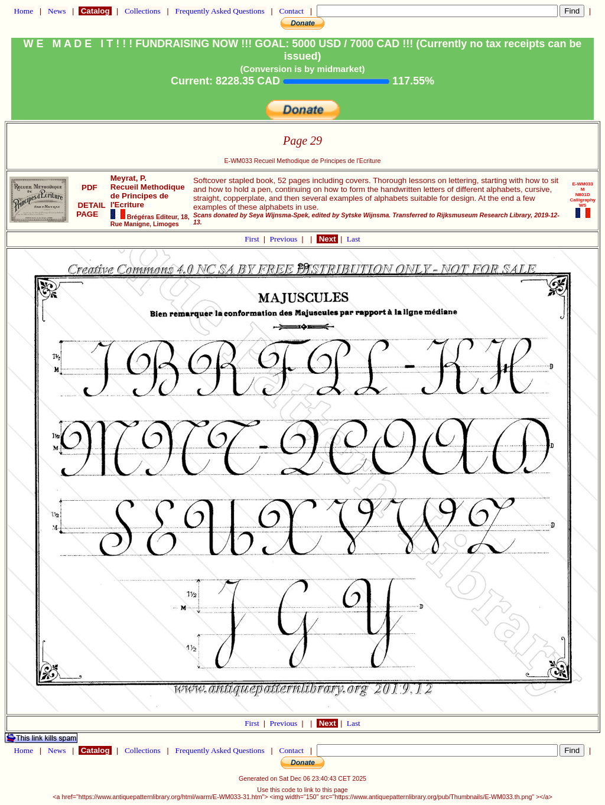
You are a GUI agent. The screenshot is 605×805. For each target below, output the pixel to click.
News (57, 10)
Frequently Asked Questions (219, 10)
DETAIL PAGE (89, 210)
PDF (89, 187)
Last (353, 238)
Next (327, 238)
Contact (291, 10)
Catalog (95, 10)
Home (23, 10)
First (253, 238)
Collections (142, 10)
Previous (285, 238)
